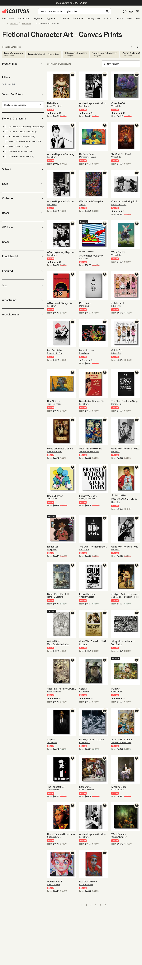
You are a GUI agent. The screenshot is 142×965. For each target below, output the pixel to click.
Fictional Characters (23, 118)
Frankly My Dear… (88, 495)
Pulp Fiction (85, 303)
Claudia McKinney (119, 837)
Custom (119, 18)
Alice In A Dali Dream (122, 739)
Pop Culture (26, 23)
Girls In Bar (116, 350)
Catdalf (83, 688)
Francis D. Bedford (55, 597)
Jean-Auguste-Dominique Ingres (125, 597)
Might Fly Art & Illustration (58, 644)
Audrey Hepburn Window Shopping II (93, 834)
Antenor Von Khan (86, 790)
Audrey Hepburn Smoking (60, 154)
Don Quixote (53, 401)
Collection (23, 198)
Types (51, 18)
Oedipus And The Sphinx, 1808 (125, 594)
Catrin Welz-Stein (54, 106)
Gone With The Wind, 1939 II (125, 448)
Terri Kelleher (116, 644)
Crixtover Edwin (54, 837)
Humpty (115, 688)
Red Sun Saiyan (55, 350)
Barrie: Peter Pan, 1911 (58, 594)
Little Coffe (85, 786)
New (129, 18)
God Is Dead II (54, 881)
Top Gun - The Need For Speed (93, 546)
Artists (64, 18)
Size (23, 285)
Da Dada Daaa (86, 154)
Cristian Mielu (53, 790)
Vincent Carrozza (86, 597)
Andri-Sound (84, 742)
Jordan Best (52, 499)
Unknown (115, 451)
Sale (137, 18)
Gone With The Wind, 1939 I (125, 546)
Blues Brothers (86, 350)
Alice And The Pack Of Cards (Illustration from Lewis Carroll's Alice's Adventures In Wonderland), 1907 (61, 688)
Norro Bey (115, 502)
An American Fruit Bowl (91, 255)
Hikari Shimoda (53, 884)
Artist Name (23, 300)
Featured (23, 271)
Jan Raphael (52, 742)
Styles (38, 18)
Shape (23, 242)
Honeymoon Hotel (87, 499)
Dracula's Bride (118, 786)
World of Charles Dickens (60, 448)
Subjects (24, 18)
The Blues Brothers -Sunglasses (125, 401)
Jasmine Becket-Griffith (89, 451)
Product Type (23, 63)
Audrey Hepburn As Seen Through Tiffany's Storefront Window (61, 201)
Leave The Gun (87, 594)
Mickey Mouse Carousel (91, 739)
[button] (3, 126)
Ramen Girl (52, 546)
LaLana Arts (116, 306)
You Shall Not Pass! (121, 154)
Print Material (23, 256)
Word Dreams (118, 834)
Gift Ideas (23, 227)
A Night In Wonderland (123, 641)
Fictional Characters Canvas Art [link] (47, 23)
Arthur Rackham (54, 691)
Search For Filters (23, 94)
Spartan (51, 739)
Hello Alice (52, 103)
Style (23, 183)
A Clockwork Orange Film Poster (61, 303)
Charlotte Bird (117, 691)
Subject (23, 169)
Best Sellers (8, 18)
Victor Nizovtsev (54, 404)
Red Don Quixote (88, 881)
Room (23, 212)
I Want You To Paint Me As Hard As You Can (125, 499)
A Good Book (54, 641)
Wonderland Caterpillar (91, 201)
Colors (107, 18)
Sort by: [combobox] (121, 64)
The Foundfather (55, 786)
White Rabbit (118, 252)
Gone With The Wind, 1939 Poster (93, 641)
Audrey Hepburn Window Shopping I (93, 103)
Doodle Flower (54, 495)
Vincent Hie (116, 106)
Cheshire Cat (118, 103)
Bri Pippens (52, 549)
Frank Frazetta (117, 790)
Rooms (78, 18)
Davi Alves (83, 258)
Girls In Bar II (117, 303)
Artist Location (23, 314)
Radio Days (84, 106)
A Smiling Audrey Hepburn (60, 252)
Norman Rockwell (54, 451)
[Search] (74, 11)
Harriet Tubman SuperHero (61, 834)
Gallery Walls (93, 18)
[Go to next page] (105, 905)
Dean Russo (84, 353)
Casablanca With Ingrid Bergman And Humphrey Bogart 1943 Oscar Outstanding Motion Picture (125, 201)
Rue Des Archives (118, 204)
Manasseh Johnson (87, 157)
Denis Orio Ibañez (54, 353)
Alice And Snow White (90, 448)
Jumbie (82, 204)
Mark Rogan (84, 306)
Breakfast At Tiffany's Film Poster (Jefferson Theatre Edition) (93, 401)
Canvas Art (14, 23)
